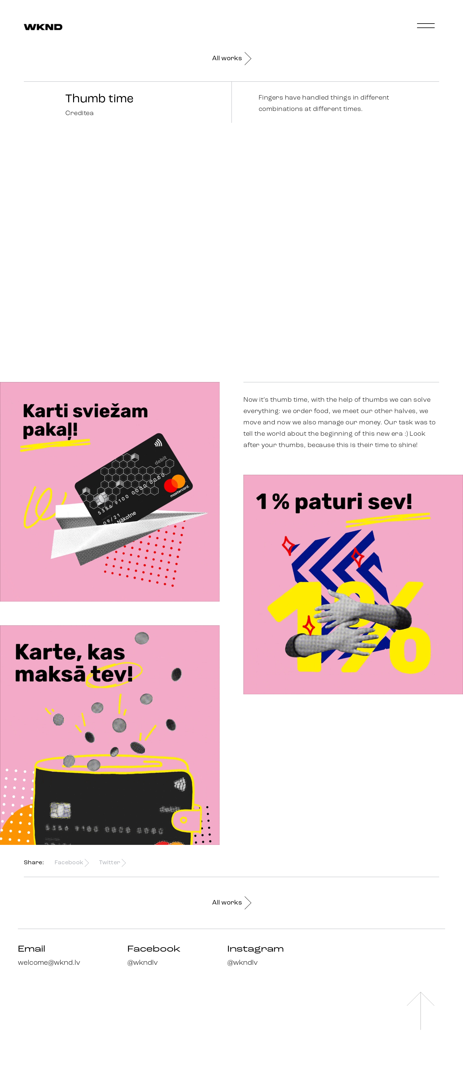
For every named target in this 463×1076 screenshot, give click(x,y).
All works (231, 59)
